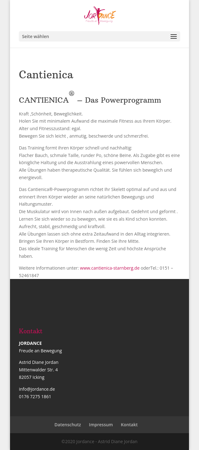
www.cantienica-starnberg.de (110, 268)
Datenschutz (67, 425)
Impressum (101, 425)
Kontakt (129, 425)
